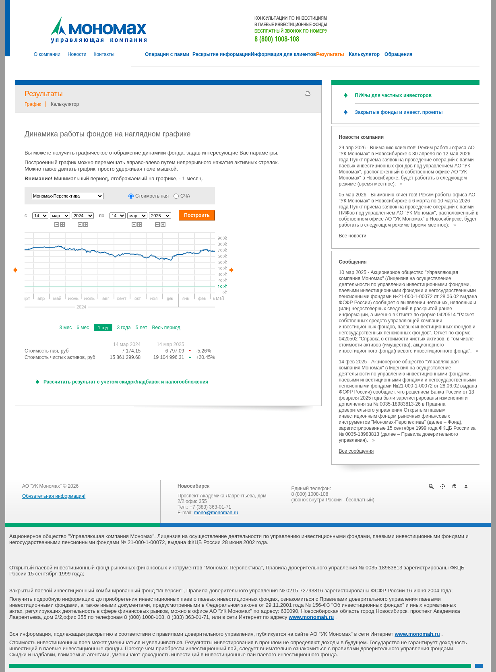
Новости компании (361, 137)
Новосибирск (193, 486)
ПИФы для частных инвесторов (393, 95)
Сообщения (353, 262)
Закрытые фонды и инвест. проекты (399, 112)
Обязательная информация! (53, 496)
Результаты (44, 94)
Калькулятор (65, 104)
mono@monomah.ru (216, 512)
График (33, 104)
